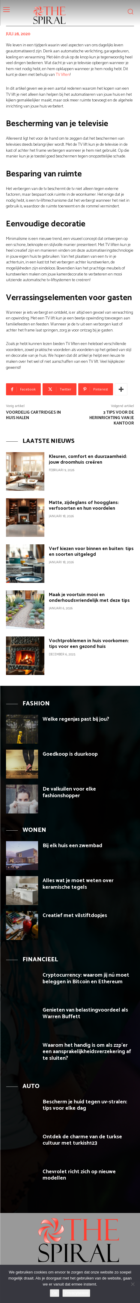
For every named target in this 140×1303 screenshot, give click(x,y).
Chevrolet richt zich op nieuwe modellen (79, 1175)
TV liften (63, 74)
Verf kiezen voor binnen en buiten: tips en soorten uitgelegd (91, 551)
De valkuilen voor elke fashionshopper (69, 792)
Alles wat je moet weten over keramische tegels (78, 884)
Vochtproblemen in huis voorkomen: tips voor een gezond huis (89, 644)
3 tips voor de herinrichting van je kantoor (111, 418)
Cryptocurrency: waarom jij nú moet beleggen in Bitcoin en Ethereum (86, 978)
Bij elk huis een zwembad (72, 845)
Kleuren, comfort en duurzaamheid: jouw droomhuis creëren (88, 459)
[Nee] (133, 1284)
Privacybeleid (76, 1293)
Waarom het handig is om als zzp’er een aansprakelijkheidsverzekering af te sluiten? (87, 1052)
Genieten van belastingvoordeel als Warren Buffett (85, 1013)
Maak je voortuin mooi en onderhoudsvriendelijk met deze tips (89, 598)
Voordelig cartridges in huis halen (33, 415)
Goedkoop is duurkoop (70, 754)
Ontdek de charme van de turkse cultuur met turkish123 (82, 1140)
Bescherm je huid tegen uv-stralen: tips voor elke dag (85, 1105)
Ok (54, 1293)
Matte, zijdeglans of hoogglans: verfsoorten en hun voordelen (84, 505)
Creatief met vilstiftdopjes (75, 915)
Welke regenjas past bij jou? (76, 719)
